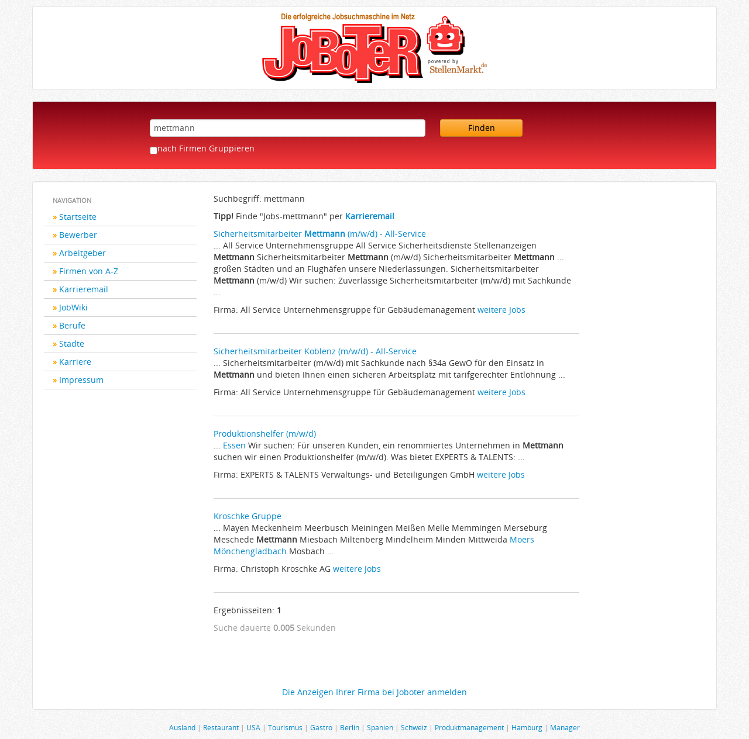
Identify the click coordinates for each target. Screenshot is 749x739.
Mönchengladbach (250, 551)
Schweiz (414, 727)
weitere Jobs (501, 309)
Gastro (321, 727)
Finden (481, 127)
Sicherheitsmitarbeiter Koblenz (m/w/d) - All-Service (315, 351)
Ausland (182, 727)
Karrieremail (83, 289)
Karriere (75, 361)
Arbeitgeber (82, 252)
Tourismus (285, 727)
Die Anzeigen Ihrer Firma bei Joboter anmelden (374, 691)
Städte (71, 343)
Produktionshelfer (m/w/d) (265, 433)
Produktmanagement (469, 727)
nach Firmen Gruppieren (206, 148)
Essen (234, 445)
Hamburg (526, 727)
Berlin (349, 727)
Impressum (81, 379)
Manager (565, 727)
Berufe (72, 325)
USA (253, 727)
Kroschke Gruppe (247, 516)
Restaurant (221, 727)
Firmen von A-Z (88, 271)
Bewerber (78, 234)
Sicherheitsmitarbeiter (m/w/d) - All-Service (320, 233)
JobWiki (73, 307)
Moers (522, 539)
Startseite (78, 216)
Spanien (380, 727)
